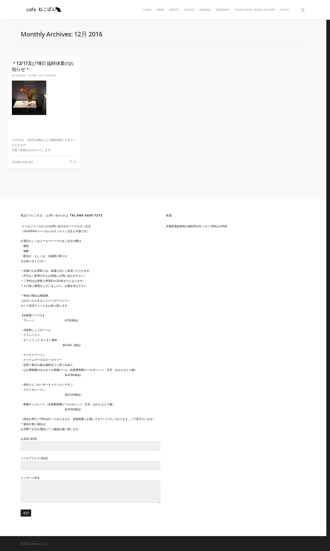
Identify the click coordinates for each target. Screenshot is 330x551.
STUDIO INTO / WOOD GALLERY (254, 10)
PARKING (205, 10)
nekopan (21, 75)
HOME (147, 10)
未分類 (32, 75)
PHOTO (284, 10)
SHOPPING (222, 10)
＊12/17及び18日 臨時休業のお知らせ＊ (43, 66)
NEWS (160, 10)
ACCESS (189, 10)
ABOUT (174, 10)
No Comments (47, 75)
